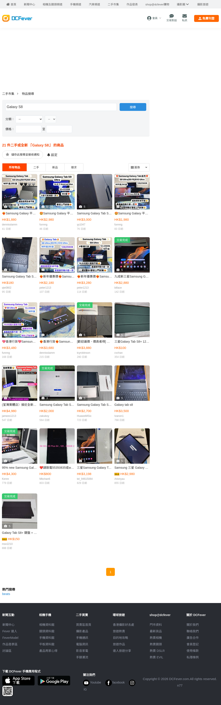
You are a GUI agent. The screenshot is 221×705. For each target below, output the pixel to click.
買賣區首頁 (83, 624)
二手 (36, 167)
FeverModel (10, 637)
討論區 (6, 650)
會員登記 (193, 644)
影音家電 (82, 650)
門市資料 (156, 624)
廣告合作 (193, 637)
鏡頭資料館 (46, 631)
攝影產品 (82, 631)
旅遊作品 (119, 644)
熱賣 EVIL (156, 657)
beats (6, 594)
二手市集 (8, 93)
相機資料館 (46, 624)
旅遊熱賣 (119, 631)
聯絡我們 (193, 631)
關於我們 (193, 624)
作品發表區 (10, 644)
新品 (55, 167)
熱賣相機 (156, 637)
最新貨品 (156, 631)
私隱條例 (193, 657)
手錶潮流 (82, 657)
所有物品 (14, 167)
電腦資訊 (82, 644)
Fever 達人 (9, 631)
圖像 (135, 167)
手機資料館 (46, 637)
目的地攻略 (120, 637)
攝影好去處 (123, 624)
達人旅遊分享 (122, 650)
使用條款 (193, 650)
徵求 (74, 167)
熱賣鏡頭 (156, 644)
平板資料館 (46, 644)
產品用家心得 (48, 650)
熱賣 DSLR (157, 650)
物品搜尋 (28, 93)
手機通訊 (82, 637)
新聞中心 (8, 624)
